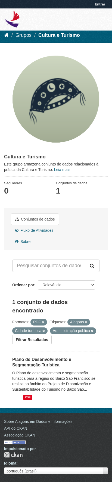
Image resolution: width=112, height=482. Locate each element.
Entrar (100, 4)
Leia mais (62, 169)
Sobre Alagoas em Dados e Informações (38, 421)
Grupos (23, 35)
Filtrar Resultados (32, 340)
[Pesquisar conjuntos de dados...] (48, 266)
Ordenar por (23, 285)
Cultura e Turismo (59, 35)
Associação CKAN (19, 435)
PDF (27, 397)
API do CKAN (15, 428)
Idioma (10, 463)
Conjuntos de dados (35, 219)
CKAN (13, 455)
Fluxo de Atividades (34, 230)
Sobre (22, 241)
